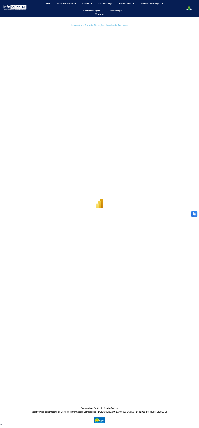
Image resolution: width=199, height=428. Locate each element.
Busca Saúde (126, 3)
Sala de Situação (105, 3)
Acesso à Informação (152, 3)
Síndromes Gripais (93, 10)
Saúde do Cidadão (66, 3)
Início (48, 3)
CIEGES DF (87, 3)
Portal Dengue (118, 10)
